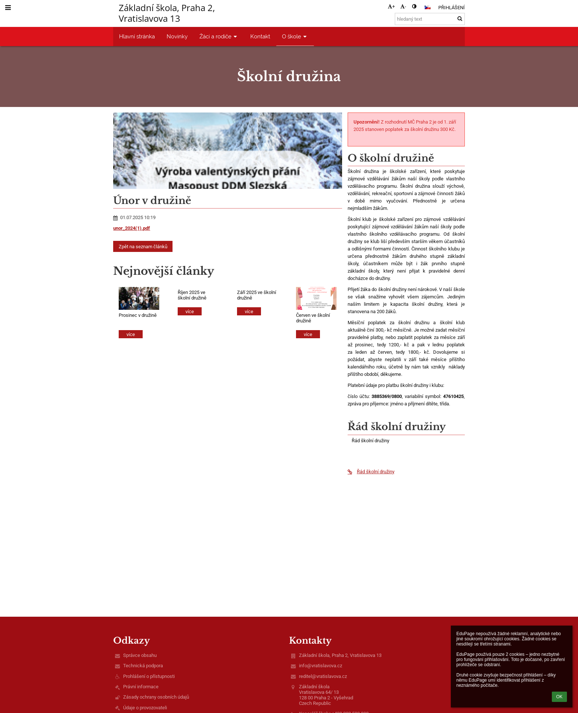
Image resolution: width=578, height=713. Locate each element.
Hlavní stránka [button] (137, 36)
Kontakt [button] (260, 36)
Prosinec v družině (138, 315)
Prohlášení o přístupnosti (149, 676)
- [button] (403, 6)
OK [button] (559, 696)
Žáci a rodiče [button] (218, 36)
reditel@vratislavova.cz (323, 676)
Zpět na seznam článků (143, 246)
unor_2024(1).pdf (131, 228)
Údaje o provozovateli (145, 707)
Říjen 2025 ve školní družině (192, 295)
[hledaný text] (430, 19)
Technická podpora (143, 665)
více (130, 334)
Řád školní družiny (371, 471)
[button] (427, 7)
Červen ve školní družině (313, 317)
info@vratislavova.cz (320, 665)
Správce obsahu (140, 655)
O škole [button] (295, 36)
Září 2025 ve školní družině (256, 295)
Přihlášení (451, 7)
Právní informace (141, 686)
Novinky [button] (177, 36)
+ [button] (391, 6)
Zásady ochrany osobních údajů (156, 697)
